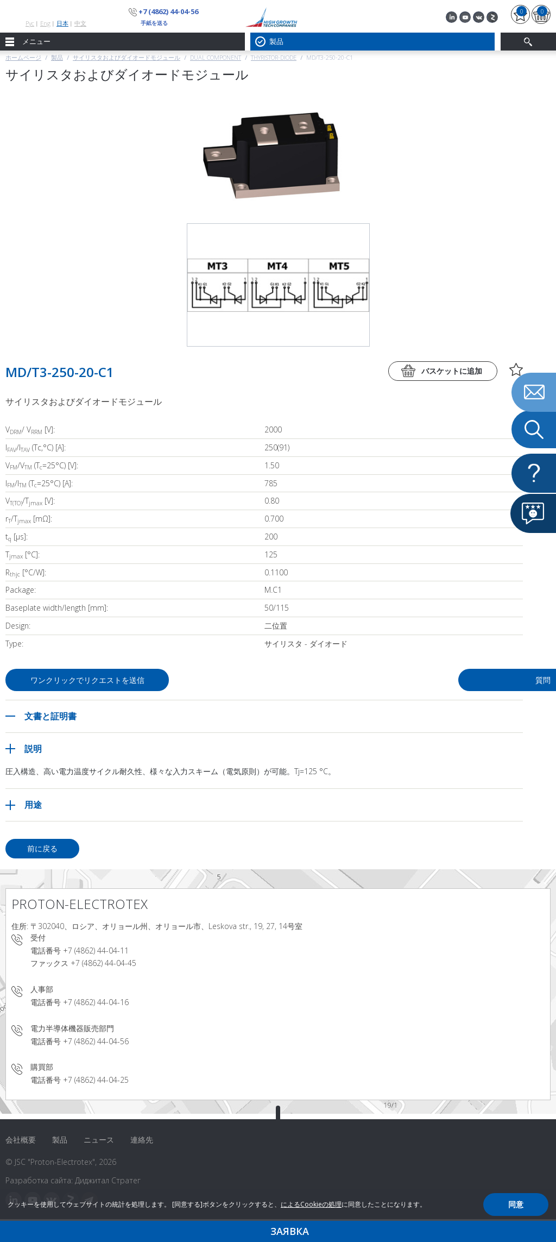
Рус (30, 23)
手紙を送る (154, 23)
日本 (62, 23)
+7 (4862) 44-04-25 (96, 1080)
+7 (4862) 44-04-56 (168, 11)
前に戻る (42, 848)
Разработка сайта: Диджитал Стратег (73, 1180)
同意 (515, 1204)
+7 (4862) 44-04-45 (103, 963)
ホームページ (23, 57)
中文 (80, 23)
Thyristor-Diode (273, 57)
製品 (57, 57)
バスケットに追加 (451, 371)
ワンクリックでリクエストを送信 (87, 680)
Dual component (215, 57)
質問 (437, 680)
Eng (45, 23)
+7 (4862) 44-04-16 (96, 1002)
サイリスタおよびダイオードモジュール (126, 57)
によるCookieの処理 (311, 1204)
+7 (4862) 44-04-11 (96, 950)
